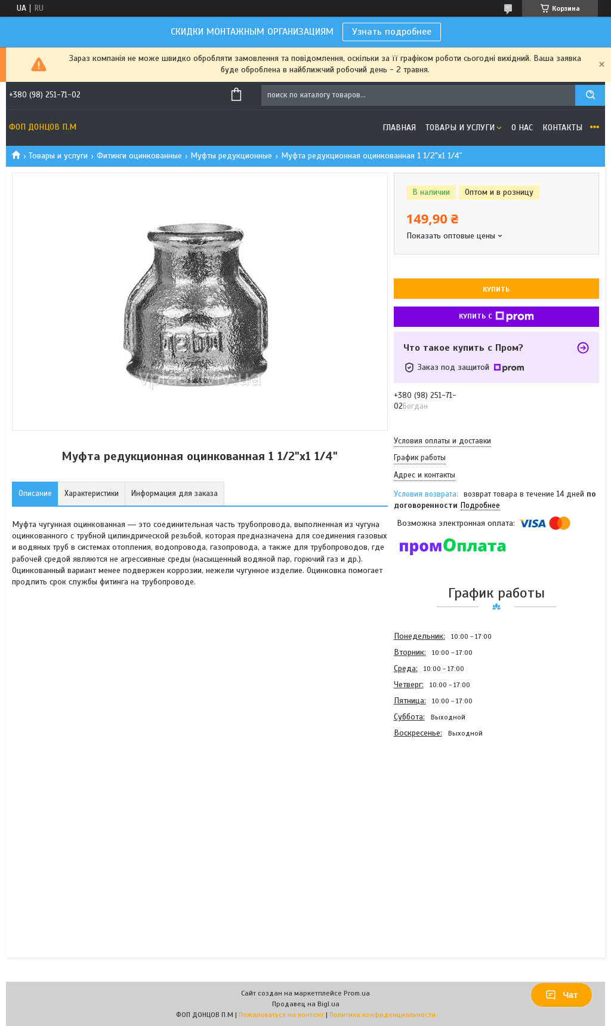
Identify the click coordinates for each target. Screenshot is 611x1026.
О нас (522, 127)
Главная (399, 127)
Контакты (562, 127)
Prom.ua (357, 993)
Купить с (496, 316)
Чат (561, 995)
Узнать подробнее (391, 32)
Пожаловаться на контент (281, 1014)
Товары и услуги (460, 127)
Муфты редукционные (231, 156)
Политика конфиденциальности (382, 1014)
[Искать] (590, 95)
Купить (496, 289)
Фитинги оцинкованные (139, 156)
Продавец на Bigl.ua (306, 1004)
